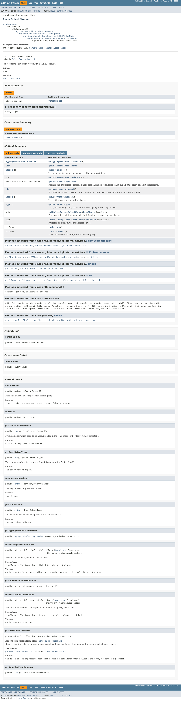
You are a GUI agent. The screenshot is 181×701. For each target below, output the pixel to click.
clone (8, 320)
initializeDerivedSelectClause (65, 212)
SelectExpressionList (23, 59)
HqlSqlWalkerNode (97, 252)
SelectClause (13, 138)
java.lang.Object (10, 24)
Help (61, 3)
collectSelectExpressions (19, 245)
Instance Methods (32, 153)
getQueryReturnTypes (59, 204)
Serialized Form (11, 78)
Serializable (36, 48)
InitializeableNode (56, 48)
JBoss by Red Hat (22, 698)
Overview (5, 3)
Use (30, 3)
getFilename (24, 280)
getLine (37, 280)
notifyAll (72, 320)
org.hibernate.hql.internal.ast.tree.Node (34, 31)
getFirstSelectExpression (62, 182)
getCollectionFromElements (63, 166)
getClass (38, 320)
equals (16, 320)
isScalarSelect (57, 231)
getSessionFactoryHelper (58, 257)
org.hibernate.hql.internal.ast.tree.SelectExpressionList (53, 38)
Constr (27, 11)
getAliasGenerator (15, 257)
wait (81, 320)
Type (8, 204)
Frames (33, 8)
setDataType (46, 269)
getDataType (11, 269)
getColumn (10, 280)
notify (60, 320)
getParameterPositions (47, 245)
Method (36, 11)
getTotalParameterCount (74, 245)
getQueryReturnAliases (61, 197)
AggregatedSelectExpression (21, 161)
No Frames (43, 8)
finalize (27, 320)
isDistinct (54, 227)
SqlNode (91, 264)
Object (58, 315)
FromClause (89, 212)
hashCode (50, 320)
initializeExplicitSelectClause (66, 220)
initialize (92, 257)
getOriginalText (29, 269)
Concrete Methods (55, 153)
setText (59, 269)
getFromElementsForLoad (61, 189)
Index (54, 3)
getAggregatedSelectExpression (65, 161)
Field (20, 11)
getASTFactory (34, 257)
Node (89, 275)
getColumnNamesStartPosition (64, 177)
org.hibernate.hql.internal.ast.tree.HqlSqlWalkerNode (48, 36)
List (8, 166)
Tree (36, 3)
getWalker (78, 257)
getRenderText (51, 280)
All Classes (58, 8)
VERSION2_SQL (55, 101)
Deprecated (45, 3)
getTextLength (68, 280)
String (9, 170)
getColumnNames (57, 170)
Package (15, 3)
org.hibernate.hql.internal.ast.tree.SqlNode (39, 34)
